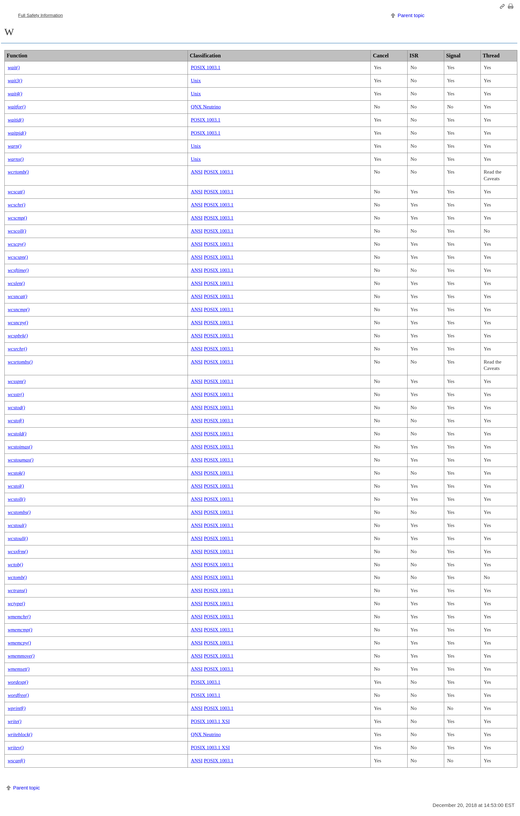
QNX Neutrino (206, 106)
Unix (196, 80)
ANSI (197, 172)
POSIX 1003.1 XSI (210, 721)
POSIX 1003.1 (205, 67)
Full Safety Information (40, 15)
